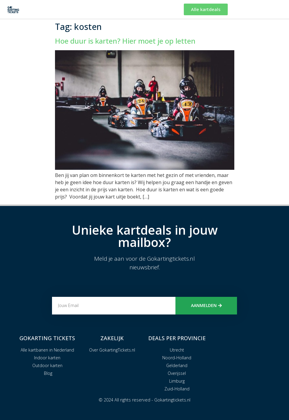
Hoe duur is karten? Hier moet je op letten (125, 41)
